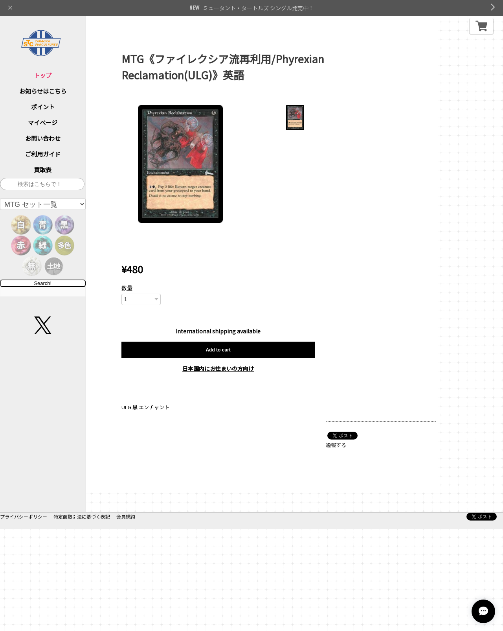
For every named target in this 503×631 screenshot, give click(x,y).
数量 (126, 288)
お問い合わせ (43, 138)
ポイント (43, 107)
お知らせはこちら (42, 91)
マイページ (42, 122)
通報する (336, 445)
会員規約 (125, 618)
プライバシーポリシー (23, 618)
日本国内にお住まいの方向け (218, 368)
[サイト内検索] (42, 184)
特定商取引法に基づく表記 (81, 618)
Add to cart (218, 350)
